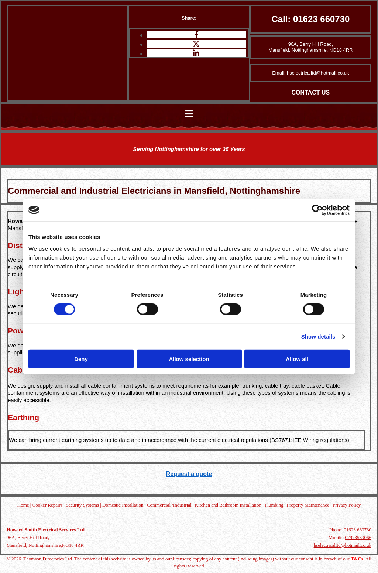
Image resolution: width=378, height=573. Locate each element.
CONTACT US (310, 92)
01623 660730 (321, 19)
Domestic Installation (123, 505)
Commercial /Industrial (169, 505)
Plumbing (274, 505)
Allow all (297, 359)
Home (23, 505)
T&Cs (357, 559)
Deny (81, 359)
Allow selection (189, 359)
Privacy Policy (347, 505)
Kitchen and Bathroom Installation (228, 505)
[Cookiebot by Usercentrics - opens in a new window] (317, 210)
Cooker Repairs (47, 505)
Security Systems (82, 505)
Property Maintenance (308, 505)
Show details (318, 336)
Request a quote (189, 474)
